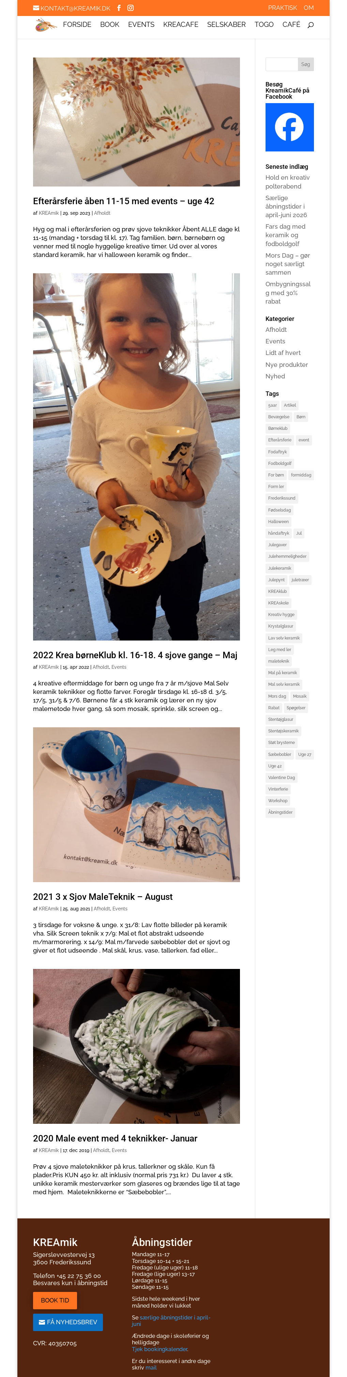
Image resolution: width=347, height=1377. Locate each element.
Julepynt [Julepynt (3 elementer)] (276, 580)
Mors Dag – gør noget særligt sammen (288, 264)
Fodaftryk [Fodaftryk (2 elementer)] (277, 452)
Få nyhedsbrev (72, 1322)
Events (141, 25)
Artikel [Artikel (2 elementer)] (290, 405)
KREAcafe (180, 25)
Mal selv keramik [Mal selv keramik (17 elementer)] (284, 684)
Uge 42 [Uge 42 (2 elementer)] (275, 766)
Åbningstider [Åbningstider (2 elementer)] (280, 812)
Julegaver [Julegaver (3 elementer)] (277, 544)
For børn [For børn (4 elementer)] (276, 475)
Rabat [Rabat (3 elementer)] (274, 708)
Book (109, 25)
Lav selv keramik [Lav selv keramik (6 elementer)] (284, 638)
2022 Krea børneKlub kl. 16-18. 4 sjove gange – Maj (135, 655)
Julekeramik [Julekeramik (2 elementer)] (279, 568)
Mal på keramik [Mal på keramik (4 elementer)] (282, 672)
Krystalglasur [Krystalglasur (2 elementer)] (280, 626)
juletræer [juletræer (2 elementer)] (300, 580)
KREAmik (49, 213)
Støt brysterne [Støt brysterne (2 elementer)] (281, 742)
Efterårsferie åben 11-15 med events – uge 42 (123, 201)
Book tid (55, 1300)
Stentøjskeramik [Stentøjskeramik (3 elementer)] (283, 731)
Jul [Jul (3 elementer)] (299, 533)
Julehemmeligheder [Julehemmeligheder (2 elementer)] (287, 556)
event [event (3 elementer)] (304, 440)
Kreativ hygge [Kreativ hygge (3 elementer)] (281, 614)
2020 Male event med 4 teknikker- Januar (115, 1138)
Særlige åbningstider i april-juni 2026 (286, 206)
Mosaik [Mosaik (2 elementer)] (299, 696)
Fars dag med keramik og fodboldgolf (285, 235)
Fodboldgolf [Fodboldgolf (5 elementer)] (279, 463)
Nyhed (275, 376)
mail (151, 1367)
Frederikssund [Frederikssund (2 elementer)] (282, 498)
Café (291, 25)
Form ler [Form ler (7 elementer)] (276, 486)
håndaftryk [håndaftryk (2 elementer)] (278, 533)
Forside (77, 25)
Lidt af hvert (283, 352)
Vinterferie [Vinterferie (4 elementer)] (278, 789)
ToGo (264, 25)
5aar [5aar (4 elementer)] (272, 405)
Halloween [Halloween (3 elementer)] (278, 521)
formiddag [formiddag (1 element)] (301, 475)
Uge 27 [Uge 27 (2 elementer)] (304, 754)
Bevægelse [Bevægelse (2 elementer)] (278, 417)
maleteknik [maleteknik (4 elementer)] (278, 661)
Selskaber (226, 25)
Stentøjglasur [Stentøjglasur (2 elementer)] (280, 719)
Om (309, 8)
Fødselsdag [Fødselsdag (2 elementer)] (279, 510)
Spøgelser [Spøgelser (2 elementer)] (296, 708)
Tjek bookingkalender (159, 1349)
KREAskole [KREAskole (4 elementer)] (278, 603)
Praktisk (282, 8)
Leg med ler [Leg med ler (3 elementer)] (279, 649)
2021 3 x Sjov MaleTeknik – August (103, 897)
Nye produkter (287, 364)
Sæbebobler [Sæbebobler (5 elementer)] (279, 754)
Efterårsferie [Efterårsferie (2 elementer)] (279, 440)
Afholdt (102, 213)
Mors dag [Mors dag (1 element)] (277, 696)
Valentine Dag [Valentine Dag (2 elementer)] (281, 777)
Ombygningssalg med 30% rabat (288, 292)
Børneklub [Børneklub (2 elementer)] (277, 428)
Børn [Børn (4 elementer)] (301, 417)
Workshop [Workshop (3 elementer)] (277, 800)
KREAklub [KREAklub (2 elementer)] (277, 591)
